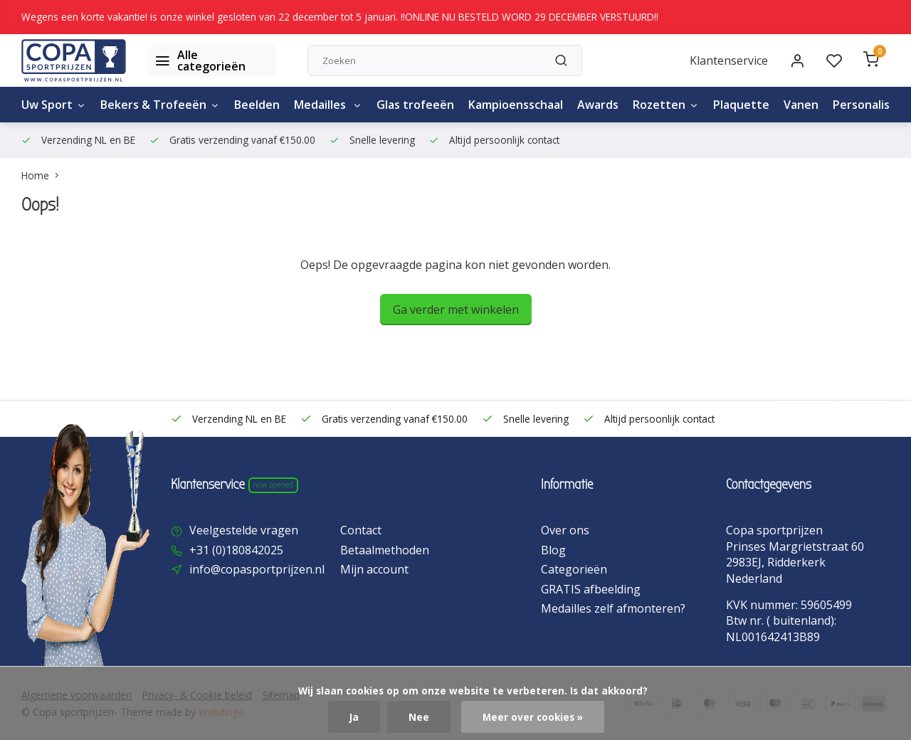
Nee (419, 717)
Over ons (565, 530)
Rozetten (666, 104)
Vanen (801, 104)
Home (43, 175)
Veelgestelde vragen (243, 530)
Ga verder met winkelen (456, 309)
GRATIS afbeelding (591, 589)
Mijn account (374, 569)
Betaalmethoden (384, 550)
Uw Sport (53, 104)
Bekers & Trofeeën (160, 104)
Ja (354, 717)
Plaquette (741, 104)
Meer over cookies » (533, 717)
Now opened (273, 485)
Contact (360, 530)
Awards (597, 104)
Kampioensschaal (515, 104)
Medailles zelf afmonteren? (613, 608)
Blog (553, 550)
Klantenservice (729, 60)
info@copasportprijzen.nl (257, 569)
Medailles (328, 104)
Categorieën (574, 569)
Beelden (257, 104)
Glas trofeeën (415, 104)
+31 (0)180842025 (236, 550)
